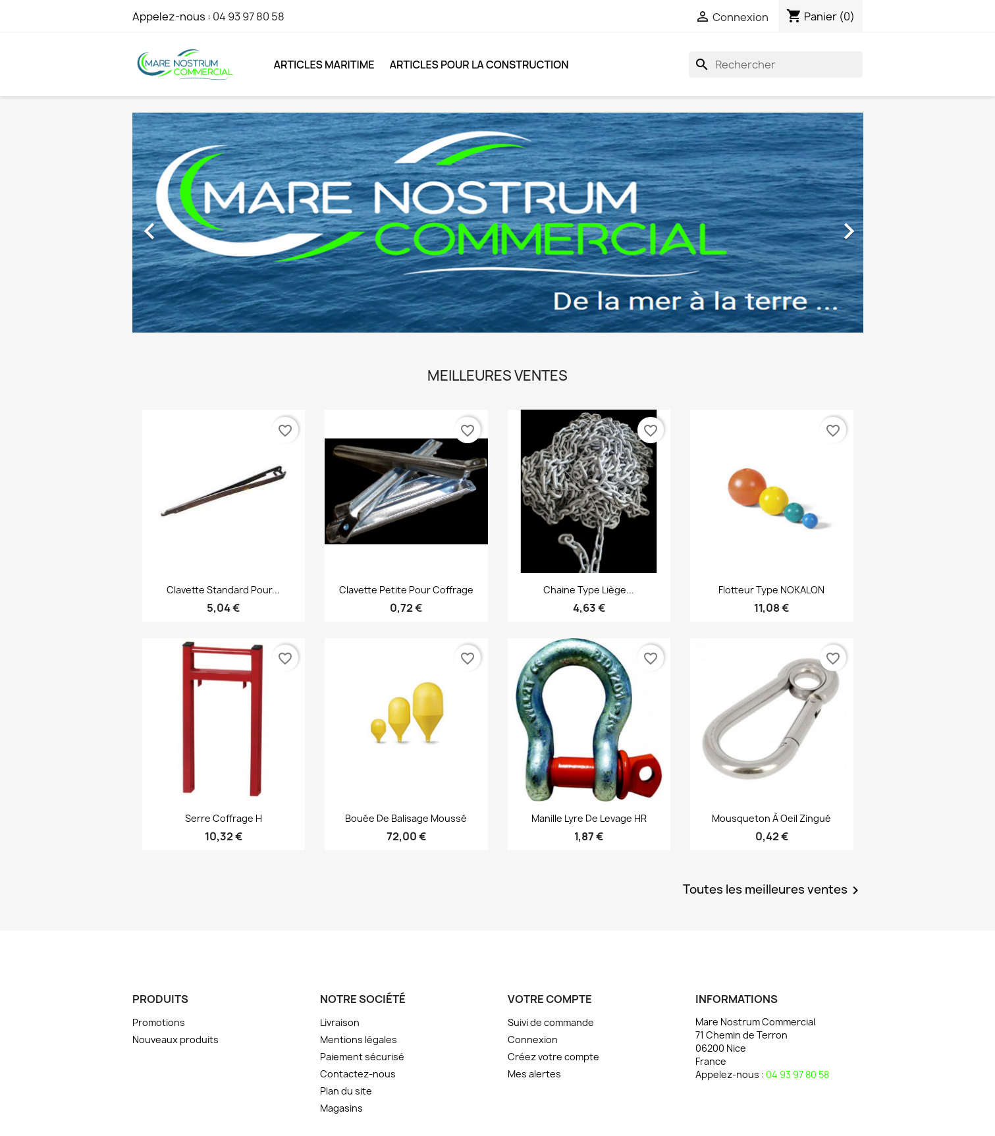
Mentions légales (358, 1039)
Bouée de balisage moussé (406, 818)
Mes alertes (534, 1074)
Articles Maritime (324, 64)
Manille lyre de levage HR (589, 818)
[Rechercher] (776, 64)
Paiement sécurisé (362, 1056)
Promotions (158, 1022)
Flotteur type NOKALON (771, 589)
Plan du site (346, 1091)
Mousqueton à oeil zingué (771, 818)
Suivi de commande (551, 1022)
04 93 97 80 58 (248, 16)
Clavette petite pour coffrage (406, 589)
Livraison (340, 1022)
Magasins (341, 1108)
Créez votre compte (553, 1056)
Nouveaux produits (175, 1039)
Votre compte (550, 999)
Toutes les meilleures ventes (773, 890)
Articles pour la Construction (479, 64)
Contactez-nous (358, 1074)
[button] (187, 225)
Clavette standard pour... (223, 589)
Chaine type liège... (588, 589)
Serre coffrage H (223, 818)
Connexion (533, 1039)
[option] (497, 225)
